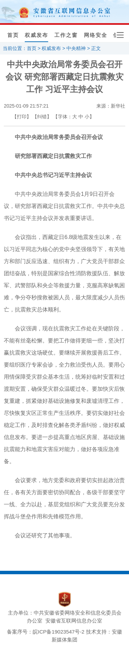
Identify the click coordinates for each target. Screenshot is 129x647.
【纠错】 (42, 116)
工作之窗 (66, 35)
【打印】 (21, 116)
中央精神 (76, 48)
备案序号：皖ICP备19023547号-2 (45, 632)
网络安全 (95, 35)
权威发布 (36, 35)
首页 (13, 35)
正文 (96, 48)
